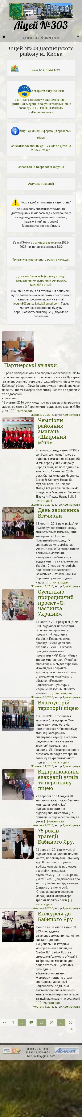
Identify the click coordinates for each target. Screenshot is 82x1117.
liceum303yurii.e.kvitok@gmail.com (36, 303)
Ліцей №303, (35, 1049)
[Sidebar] (4, 37)
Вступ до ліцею (25, 130)
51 (52, 1022)
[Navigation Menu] (78, 37)
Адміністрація (71, 414)
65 (71, 1022)
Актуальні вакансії (41, 183)
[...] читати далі (23, 411)
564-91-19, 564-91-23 (45, 70)
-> (71, 1029)
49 (31, 1022)
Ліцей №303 (41, 16)
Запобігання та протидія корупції (41, 167)
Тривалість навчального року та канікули (41, 259)
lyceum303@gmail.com (41, 1056)
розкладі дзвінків (45, 242)
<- (4, 1022)
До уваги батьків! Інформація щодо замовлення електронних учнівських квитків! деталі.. (41, 280)
